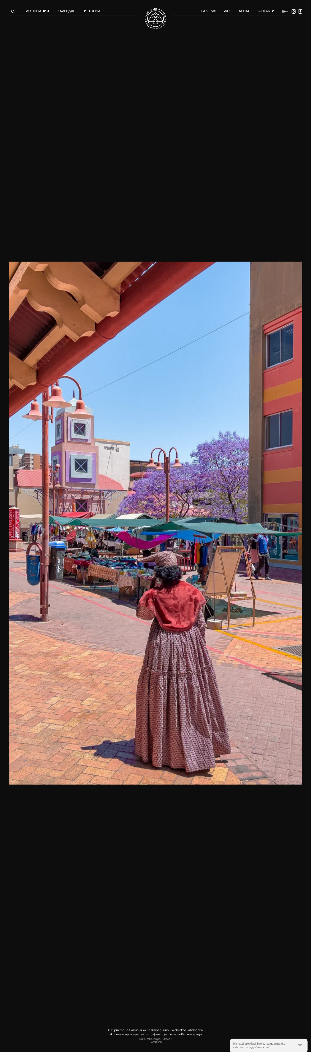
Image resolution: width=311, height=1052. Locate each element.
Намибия (155, 1042)
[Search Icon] (13, 11)
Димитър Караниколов (155, 1039)
